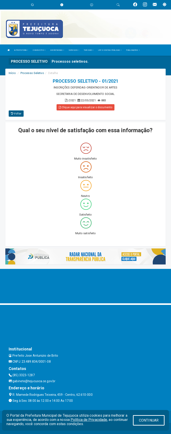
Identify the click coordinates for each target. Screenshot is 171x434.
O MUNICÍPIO (39, 50)
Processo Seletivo (32, 73)
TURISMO (89, 50)
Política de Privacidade (89, 420)
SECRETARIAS (57, 50)
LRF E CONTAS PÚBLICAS (110, 50)
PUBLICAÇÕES (133, 50)
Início (12, 73)
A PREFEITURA (21, 50)
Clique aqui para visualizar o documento (85, 107)
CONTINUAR (149, 420)
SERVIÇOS (74, 50)
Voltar (16, 113)
